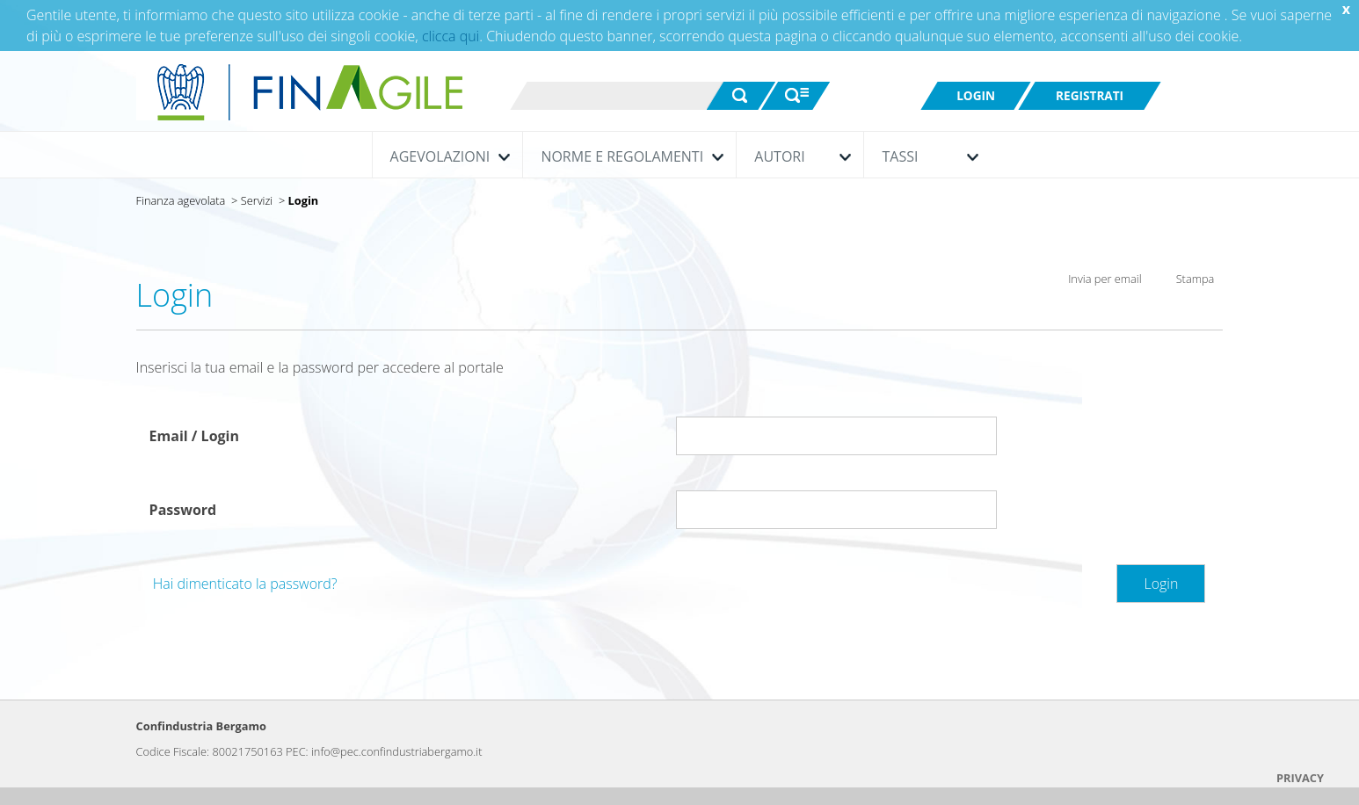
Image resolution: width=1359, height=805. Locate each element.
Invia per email (1093, 280)
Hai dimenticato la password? (245, 583)
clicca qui (450, 36)
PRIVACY (1300, 778)
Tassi (926, 156)
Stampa (1183, 283)
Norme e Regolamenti (628, 156)
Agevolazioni (446, 156)
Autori (798, 156)
